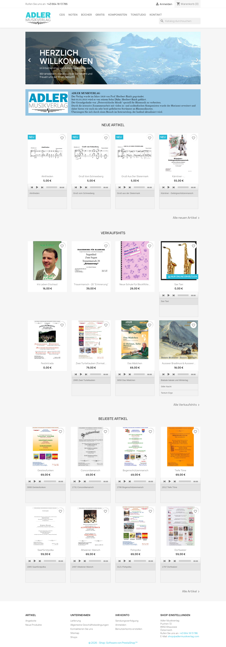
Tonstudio (138, 14)
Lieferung (75, 620)
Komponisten (117, 14)
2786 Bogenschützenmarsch (130, 487)
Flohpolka (136, 549)
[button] (38, 58)
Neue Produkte (33, 624)
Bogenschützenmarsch (135, 470)
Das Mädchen (135, 363)
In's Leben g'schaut (47, 284)
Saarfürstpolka (46, 549)
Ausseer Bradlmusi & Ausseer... (179, 363)
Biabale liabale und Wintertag (174, 380)
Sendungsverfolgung (126, 620)
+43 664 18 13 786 (57, 4)
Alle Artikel (191, 591)
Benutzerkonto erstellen (128, 628)
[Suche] (180, 21)
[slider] (51, 187)
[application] (47, 196)
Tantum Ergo (167, 393)
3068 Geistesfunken (36, 487)
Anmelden (120, 624)
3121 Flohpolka (124, 567)
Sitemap (74, 633)
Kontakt (156, 14)
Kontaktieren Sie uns (81, 628)
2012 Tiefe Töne (169, 487)
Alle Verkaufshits (187, 405)
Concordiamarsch (90, 470)
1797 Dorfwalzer (169, 567)
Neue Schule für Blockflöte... (134, 284)
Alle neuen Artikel (187, 218)
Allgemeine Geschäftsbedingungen (89, 624)
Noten (72, 14)
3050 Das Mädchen (126, 380)
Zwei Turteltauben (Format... (91, 363)
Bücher (86, 14)
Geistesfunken (46, 470)
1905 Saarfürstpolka (36, 567)
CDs (62, 14)
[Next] (42, 187)
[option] (113, 58)
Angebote (30, 620)
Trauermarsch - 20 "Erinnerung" (91, 284)
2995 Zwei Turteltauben (84, 380)
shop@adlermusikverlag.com (183, 636)
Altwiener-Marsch (90, 549)
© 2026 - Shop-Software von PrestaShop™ (113, 642)
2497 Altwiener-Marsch (82, 567)
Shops (73, 637)
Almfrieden (47, 176)
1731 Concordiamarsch (83, 487)
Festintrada (47, 363)
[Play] (37, 187)
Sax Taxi (178, 284)
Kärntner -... (178, 176)
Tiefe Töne (180, 470)
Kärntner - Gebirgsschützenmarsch (177, 193)
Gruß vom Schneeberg (91, 176)
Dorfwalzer (180, 549)
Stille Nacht (166, 386)
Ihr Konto (122, 615)
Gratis (100, 14)
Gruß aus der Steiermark (135, 176)
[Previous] (32, 187)
